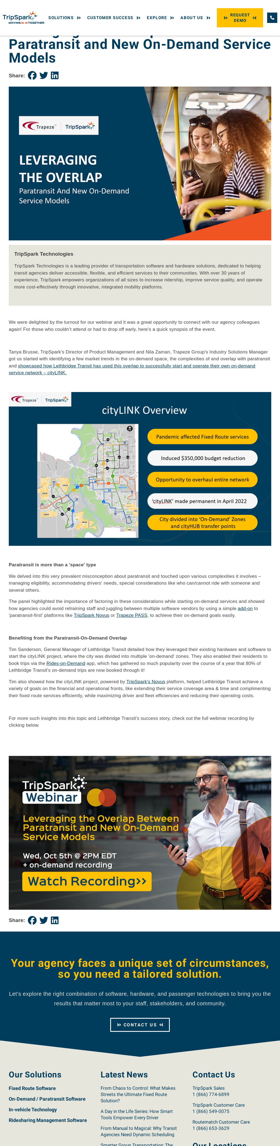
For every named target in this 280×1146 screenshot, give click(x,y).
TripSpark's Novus (145, 716)
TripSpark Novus (91, 650)
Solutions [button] (65, 17)
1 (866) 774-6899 (210, 1129)
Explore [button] (161, 17)
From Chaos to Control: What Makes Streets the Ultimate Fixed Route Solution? (138, 1129)
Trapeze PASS (131, 650)
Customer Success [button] (114, 17)
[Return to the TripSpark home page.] (23, 17)
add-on (245, 643)
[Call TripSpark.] (272, 18)
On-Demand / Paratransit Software (47, 1133)
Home (13, 40)
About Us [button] (195, 17)
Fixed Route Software (32, 1123)
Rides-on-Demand (65, 698)
